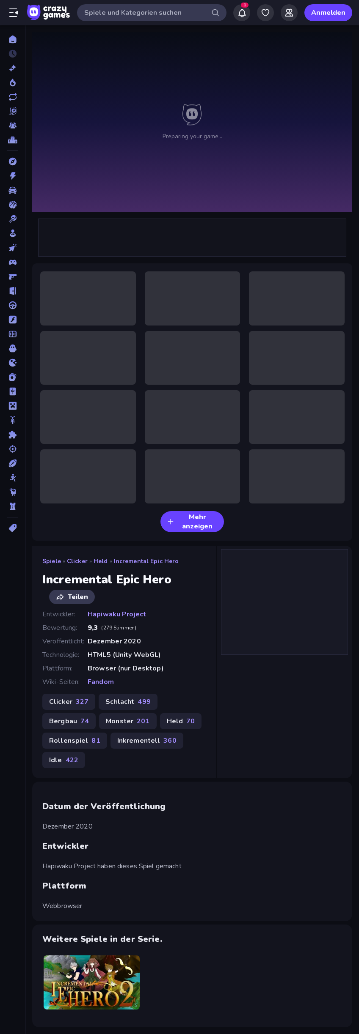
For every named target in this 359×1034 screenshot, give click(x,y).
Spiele (51, 561)
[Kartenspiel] (12, 377)
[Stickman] (12, 477)
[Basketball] (12, 204)
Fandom (101, 682)
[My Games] (265, 12)
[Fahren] (12, 305)
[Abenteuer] (12, 161)
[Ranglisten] (12, 140)
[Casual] (12, 233)
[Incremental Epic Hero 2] (92, 982)
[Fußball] (12, 334)
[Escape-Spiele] (12, 291)
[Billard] (12, 219)
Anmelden (328, 12)
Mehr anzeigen (190, 521)
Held (101, 561)
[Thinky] (12, 492)
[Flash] (12, 319)
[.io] (12, 363)
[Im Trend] (12, 82)
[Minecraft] (12, 406)
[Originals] (12, 111)
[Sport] (12, 463)
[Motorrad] (12, 420)
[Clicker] (12, 248)
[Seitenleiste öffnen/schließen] (13, 13)
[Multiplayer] (12, 125)
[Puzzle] (12, 434)
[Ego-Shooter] (12, 276)
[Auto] (12, 190)
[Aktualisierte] (12, 97)
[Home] (12, 39)
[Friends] (289, 12)
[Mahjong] (12, 391)
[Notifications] (241, 12)
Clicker (77, 561)
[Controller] (12, 262)
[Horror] (12, 348)
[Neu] (12, 68)
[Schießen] (12, 449)
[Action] (12, 176)
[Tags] (12, 528)
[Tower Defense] (12, 506)
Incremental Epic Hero (146, 561)
